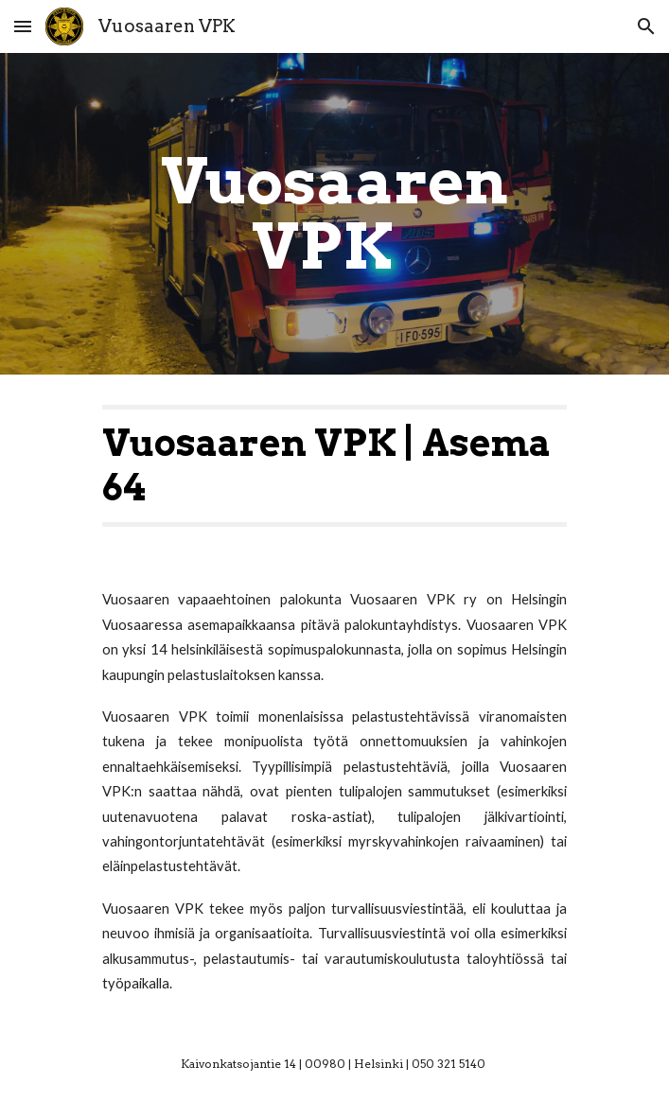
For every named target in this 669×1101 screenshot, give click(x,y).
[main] (334, 214)
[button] (22, 26)
